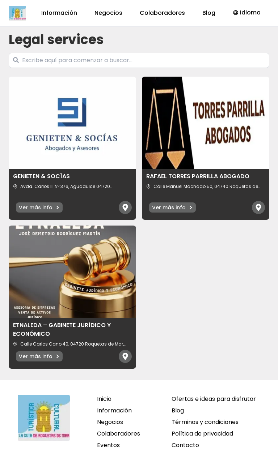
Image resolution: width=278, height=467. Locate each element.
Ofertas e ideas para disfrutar (214, 399)
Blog (208, 13)
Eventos (108, 445)
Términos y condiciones (205, 422)
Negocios (108, 13)
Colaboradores (162, 13)
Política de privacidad (202, 433)
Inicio (104, 399)
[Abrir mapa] (125, 207)
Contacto (185, 445)
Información (59, 13)
